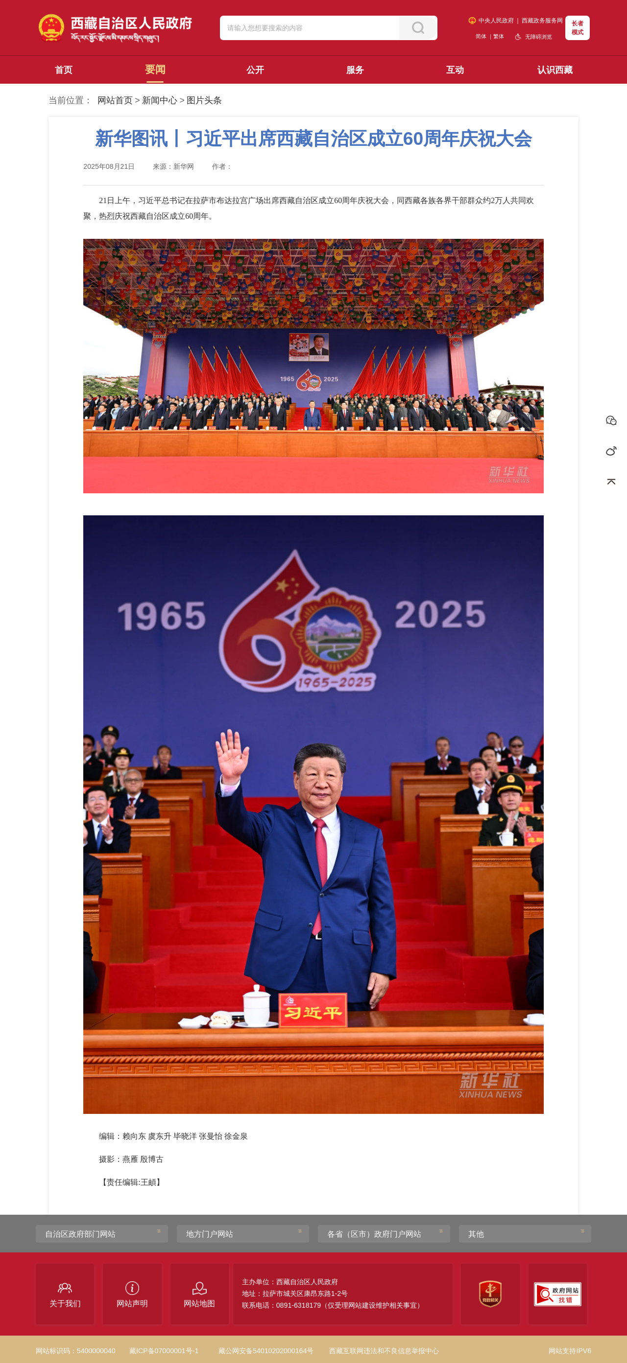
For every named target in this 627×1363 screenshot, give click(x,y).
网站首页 (115, 100)
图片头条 (204, 100)
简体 (481, 36)
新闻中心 (159, 100)
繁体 (498, 36)
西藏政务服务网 (542, 20)
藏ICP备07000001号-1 (163, 1351)
